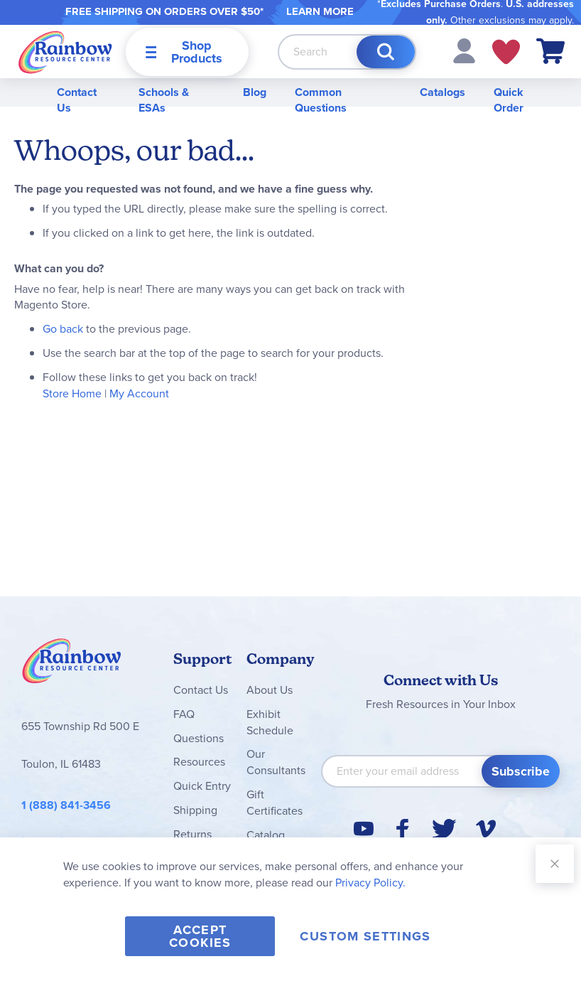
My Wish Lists (506, 52)
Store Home (72, 393)
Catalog (265, 835)
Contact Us (77, 100)
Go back (63, 329)
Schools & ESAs (164, 100)
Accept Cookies (200, 936)
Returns (192, 834)
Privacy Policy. (370, 882)
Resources (199, 762)
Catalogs (442, 92)
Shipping (195, 810)
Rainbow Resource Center (71, 665)
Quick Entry (202, 786)
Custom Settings (365, 936)
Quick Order (508, 100)
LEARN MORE (320, 11)
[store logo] (65, 51)
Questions (198, 738)
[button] (464, 50)
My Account (139, 393)
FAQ (184, 714)
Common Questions (321, 100)
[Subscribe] (521, 771)
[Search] (386, 52)
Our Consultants (275, 762)
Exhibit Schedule (269, 722)
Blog (254, 92)
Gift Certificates (274, 802)
